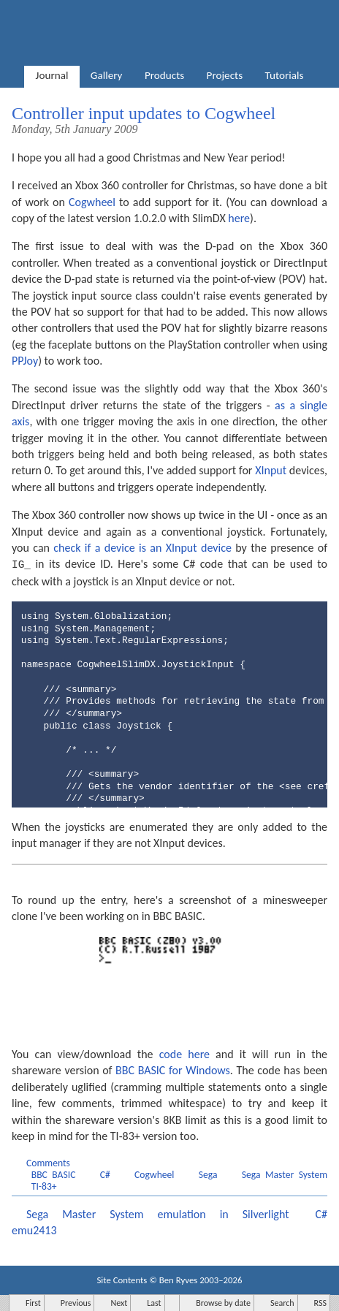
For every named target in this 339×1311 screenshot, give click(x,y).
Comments (48, 1162)
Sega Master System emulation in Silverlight (157, 1213)
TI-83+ (44, 1185)
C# (105, 1174)
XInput (270, 470)
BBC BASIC (53, 1174)
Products (164, 75)
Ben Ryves (178, 1279)
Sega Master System (284, 1174)
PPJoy (25, 361)
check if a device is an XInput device (142, 548)
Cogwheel (92, 202)
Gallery (107, 75)
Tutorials (284, 75)
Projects (225, 75)
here (239, 218)
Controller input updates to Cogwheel (143, 113)
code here (184, 1053)
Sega (208, 1174)
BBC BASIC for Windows (172, 1069)
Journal (52, 75)
